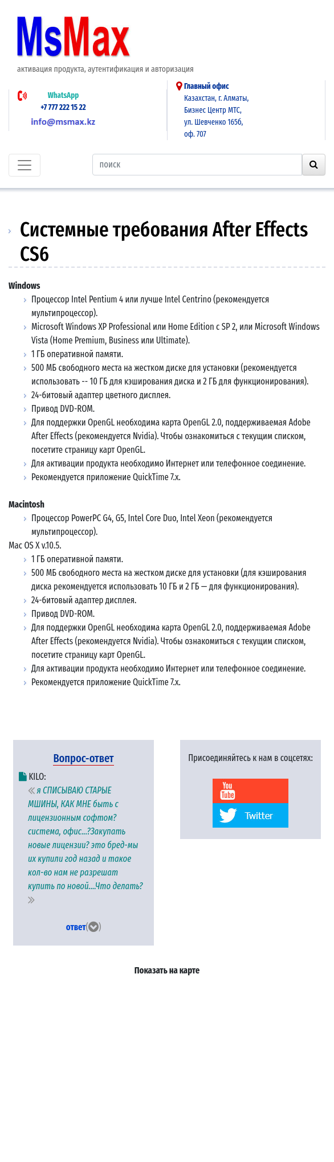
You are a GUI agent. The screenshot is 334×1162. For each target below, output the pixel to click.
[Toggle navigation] (24, 165)
